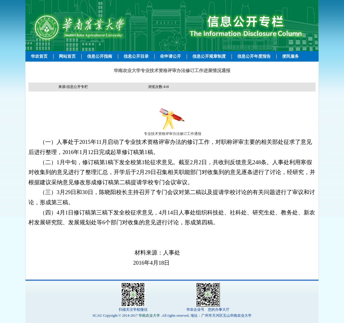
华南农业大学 (149, 315)
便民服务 (290, 56)
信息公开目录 (136, 56)
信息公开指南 (99, 56)
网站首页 (67, 56)
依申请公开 (170, 56)
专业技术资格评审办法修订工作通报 (172, 134)
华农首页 (39, 56)
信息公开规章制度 (209, 56)
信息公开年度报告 (254, 56)
